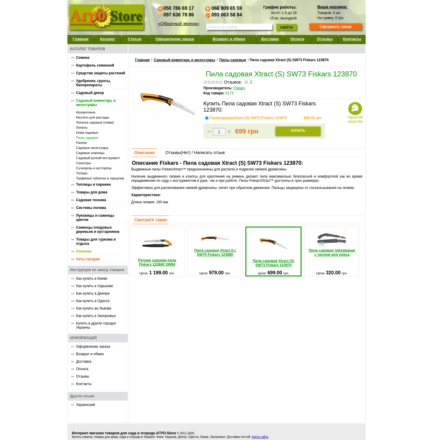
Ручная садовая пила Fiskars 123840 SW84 (157, 247)
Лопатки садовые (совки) (95, 122)
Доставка (270, 39)
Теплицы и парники (93, 184)
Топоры (81, 173)
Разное (81, 142)
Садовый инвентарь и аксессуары (96, 103)
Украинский (85, 405)
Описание (144, 152)
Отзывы (325, 39)
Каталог (107, 39)
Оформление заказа (174, 39)
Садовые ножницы (90, 153)
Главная (81, 39)
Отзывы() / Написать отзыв (195, 152)
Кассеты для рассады (92, 117)
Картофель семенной (95, 65)
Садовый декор (90, 93)
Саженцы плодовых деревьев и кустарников (97, 229)
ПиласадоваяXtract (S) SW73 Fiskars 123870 (249, 118)
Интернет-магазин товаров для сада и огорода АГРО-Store (124, 433)
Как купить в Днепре (93, 293)
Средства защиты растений (100, 73)
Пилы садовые (87, 137)
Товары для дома (91, 192)
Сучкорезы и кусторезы (94, 168)
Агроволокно (85, 112)
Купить (298, 131)
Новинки (83, 251)
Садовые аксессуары (92, 148)
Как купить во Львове (93, 308)
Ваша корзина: (332, 6)
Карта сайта (260, 437)
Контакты (352, 39)
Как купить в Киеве (91, 278)
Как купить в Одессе (93, 301)
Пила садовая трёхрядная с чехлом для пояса (332, 242)
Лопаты (81, 127)
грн (312, 118)
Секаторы (83, 163)
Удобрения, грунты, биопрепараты (93, 83)
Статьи (134, 39)
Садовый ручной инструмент (98, 158)
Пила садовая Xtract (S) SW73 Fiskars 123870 (273, 248)
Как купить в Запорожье (96, 316)
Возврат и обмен (229, 39)
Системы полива (91, 208)
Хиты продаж (88, 259)
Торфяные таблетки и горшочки (100, 178)
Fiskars (239, 88)
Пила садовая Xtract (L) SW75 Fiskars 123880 (215, 242)
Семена (82, 58)
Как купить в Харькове (94, 286)
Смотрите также (150, 219)
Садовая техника (91, 200)
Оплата (297, 39)
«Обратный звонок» (178, 23)
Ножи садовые (87, 132)
